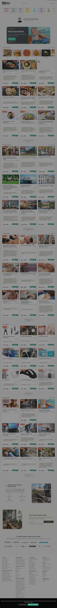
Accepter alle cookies (33, 604)
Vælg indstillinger (23, 604)
